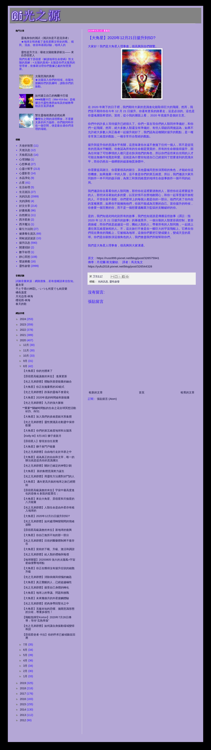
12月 (26, 344)
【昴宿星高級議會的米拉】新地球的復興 (47, 529)
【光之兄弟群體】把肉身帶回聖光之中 (45, 603)
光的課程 (24, 201)
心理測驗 (24, 159)
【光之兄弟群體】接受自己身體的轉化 (45, 587)
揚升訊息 (24, 242)
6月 (25, 649)
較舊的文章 (187, 392)
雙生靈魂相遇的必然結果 (50, 115)
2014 (23, 709)
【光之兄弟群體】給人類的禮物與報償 (45, 554)
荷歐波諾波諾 (27, 238)
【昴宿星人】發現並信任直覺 (40, 441)
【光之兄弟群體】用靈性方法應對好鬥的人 (48, 476)
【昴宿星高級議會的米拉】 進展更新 (44, 376)
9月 (25, 360)
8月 (25, 366)
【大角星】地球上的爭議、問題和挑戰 (45, 592)
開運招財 (24, 247)
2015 (23, 704)
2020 (23, 340)
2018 (23, 688)
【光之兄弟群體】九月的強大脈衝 (42, 402)
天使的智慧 (26, 145)
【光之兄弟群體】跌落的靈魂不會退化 (45, 392)
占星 (22, 182)
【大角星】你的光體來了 (37, 370)
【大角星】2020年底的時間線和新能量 (46, 397)
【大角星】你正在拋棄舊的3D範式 (43, 386)
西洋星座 (24, 219)
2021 (23, 335)
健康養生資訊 (27, 233)
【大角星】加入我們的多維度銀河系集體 (47, 416)
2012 (23, 720)
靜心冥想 (24, 256)
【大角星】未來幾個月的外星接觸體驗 (45, 598)
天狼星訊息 (26, 154)
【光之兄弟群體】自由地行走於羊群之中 (47, 451)
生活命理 (24, 187)
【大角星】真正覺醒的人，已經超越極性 (47, 582)
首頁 (141, 392)
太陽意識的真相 (44, 76)
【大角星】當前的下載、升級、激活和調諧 (48, 549)
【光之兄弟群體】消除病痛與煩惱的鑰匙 (47, 577)
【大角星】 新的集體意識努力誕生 (43, 471)
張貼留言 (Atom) (107, 398)
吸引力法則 (26, 228)
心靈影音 (24, 173)
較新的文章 (96, 392)
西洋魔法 (24, 224)
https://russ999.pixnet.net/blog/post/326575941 (128, 258)
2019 (23, 683)
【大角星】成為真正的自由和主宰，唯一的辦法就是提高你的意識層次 (48, 458)
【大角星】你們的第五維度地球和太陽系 (47, 430)
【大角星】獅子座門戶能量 (38, 446)
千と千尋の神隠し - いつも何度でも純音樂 (41, 288)
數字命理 (24, 252)
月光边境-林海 (24, 296)
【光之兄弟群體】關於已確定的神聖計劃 (47, 465)
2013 (23, 715)
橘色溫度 (21, 292)
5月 (25, 655)
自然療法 (24, 215)
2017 (23, 693)
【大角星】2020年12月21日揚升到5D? (46, 516)
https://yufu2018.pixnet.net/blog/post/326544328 (120, 266)
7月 (25, 644)
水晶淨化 (24, 177)
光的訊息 (103, 281)
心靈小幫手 (26, 168)
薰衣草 (20, 284)
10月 (26, 355)
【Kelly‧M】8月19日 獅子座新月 (41, 435)
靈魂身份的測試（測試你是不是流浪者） (45, 38)
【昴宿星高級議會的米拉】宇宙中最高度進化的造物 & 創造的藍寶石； (48, 492)
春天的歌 (21, 303)
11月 (26, 350)
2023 (23, 324)
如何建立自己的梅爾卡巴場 (51, 95)
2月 (25, 671)
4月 (25, 660)
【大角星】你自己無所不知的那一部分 (45, 535)
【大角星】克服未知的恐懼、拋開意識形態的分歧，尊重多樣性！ (48, 610)
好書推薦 (24, 210)
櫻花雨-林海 (23, 300)
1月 (25, 676)
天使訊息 (24, 150)
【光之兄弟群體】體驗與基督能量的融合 (47, 381)
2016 (23, 699)
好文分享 (24, 205)
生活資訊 (24, 191)
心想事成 (24, 164)
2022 (23, 329)
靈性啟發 (114, 281)
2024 (23, 319)
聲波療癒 (24, 261)
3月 (25, 665)
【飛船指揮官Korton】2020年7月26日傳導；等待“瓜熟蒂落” (46, 619)
